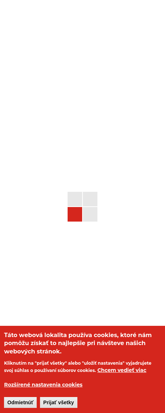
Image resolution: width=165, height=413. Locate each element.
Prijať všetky (58, 402)
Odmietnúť (20, 402)
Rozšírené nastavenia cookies (43, 384)
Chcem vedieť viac (121, 370)
